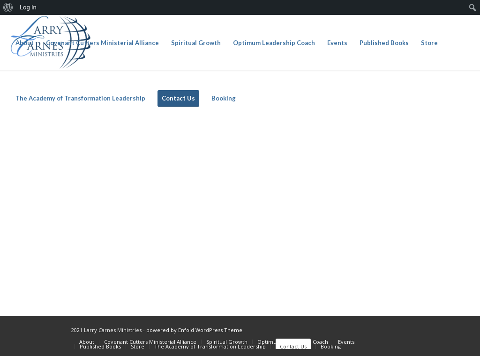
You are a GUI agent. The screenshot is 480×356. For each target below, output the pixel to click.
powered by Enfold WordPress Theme (194, 329)
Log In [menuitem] (28, 7)
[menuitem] (8, 7)
